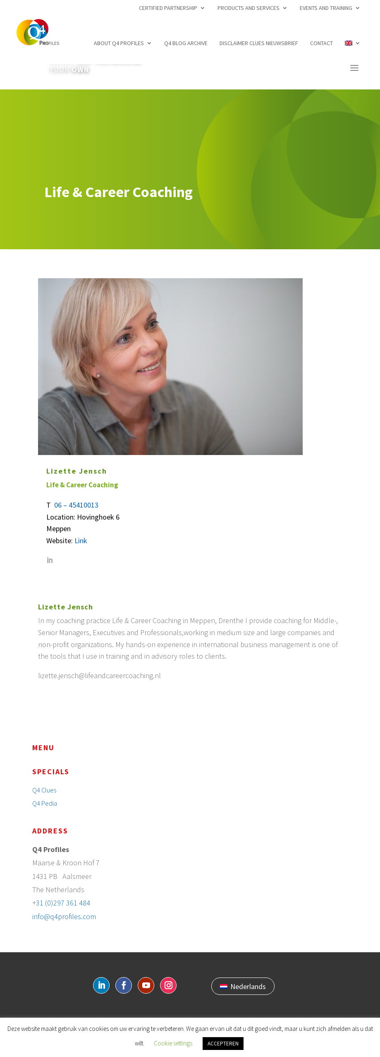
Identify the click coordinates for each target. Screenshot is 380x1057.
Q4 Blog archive (186, 43)
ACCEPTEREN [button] (223, 1043)
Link (80, 540)
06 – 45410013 (76, 505)
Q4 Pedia (44, 803)
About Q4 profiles (119, 43)
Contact (321, 43)
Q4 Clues (44, 790)
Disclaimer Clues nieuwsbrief (259, 43)
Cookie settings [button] (173, 1043)
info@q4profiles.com (64, 916)
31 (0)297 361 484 (63, 903)
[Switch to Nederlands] (243, 986)
